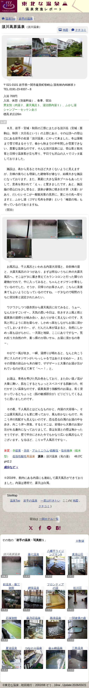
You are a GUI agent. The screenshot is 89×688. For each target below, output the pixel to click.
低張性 (16, 456)
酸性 (24, 456)
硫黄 (18, 450)
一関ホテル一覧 (49, 519)
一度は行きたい (50, 500)
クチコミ (80, 29)
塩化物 (65, 450)
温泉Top (10, 18)
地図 (65, 29)
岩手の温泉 (26, 18)
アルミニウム (40, 450)
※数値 (80, 540)
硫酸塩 (54, 450)
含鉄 (26, 450)
